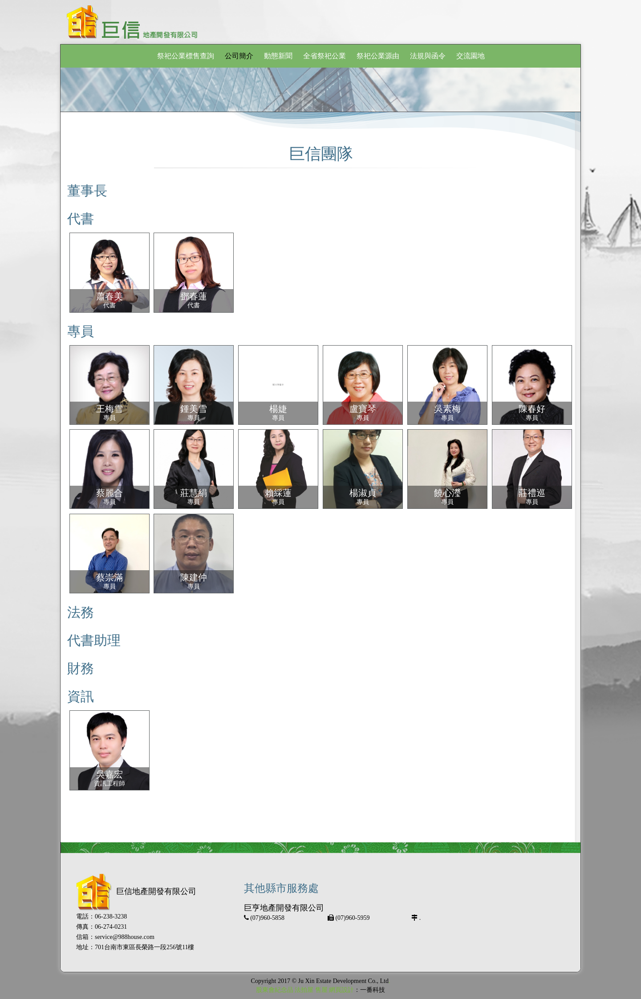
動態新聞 (278, 56)
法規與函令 (428, 56)
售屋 (321, 990)
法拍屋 (304, 990)
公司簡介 (239, 56)
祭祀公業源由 (378, 56)
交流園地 (470, 56)
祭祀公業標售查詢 (185, 56)
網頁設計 (341, 990)
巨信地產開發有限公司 (136, 891)
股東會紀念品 (274, 990)
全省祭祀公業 (324, 56)
